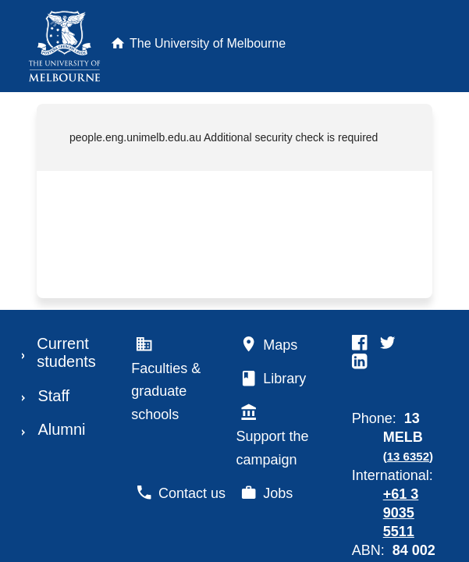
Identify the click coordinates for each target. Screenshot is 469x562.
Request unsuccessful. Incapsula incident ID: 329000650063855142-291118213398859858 (234, 281)
